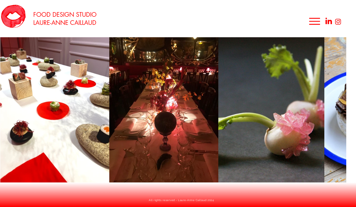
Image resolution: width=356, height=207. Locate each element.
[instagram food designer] (338, 21)
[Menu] (314, 21)
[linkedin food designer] (328, 20)
